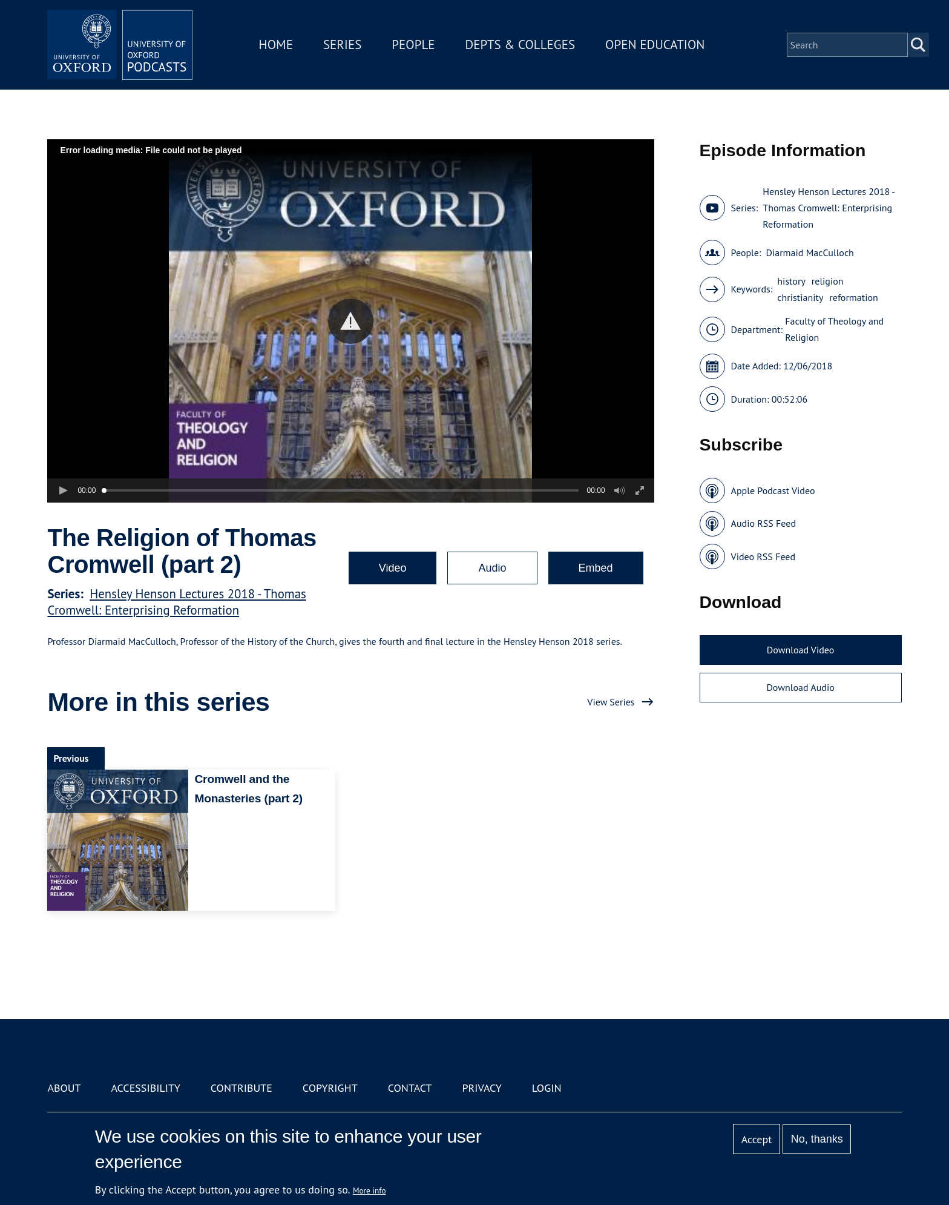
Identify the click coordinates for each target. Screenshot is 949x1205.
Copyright (330, 1088)
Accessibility (145, 1088)
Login (547, 1088)
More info (369, 1190)
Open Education (654, 44)
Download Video (800, 650)
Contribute (241, 1088)
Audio (492, 568)
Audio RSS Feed (763, 523)
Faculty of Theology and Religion (834, 329)
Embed (596, 568)
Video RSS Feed (763, 556)
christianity (800, 297)
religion (828, 281)
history (791, 281)
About (63, 1088)
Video (393, 568)
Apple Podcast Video (773, 490)
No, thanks (817, 1139)
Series (342, 44)
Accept (756, 1139)
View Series (610, 702)
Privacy (482, 1088)
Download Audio (800, 687)
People (413, 44)
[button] (350, 321)
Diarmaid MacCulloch (809, 252)
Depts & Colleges (520, 44)
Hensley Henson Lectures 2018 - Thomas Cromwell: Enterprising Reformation (176, 602)
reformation (853, 297)
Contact (410, 1088)
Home (276, 44)
